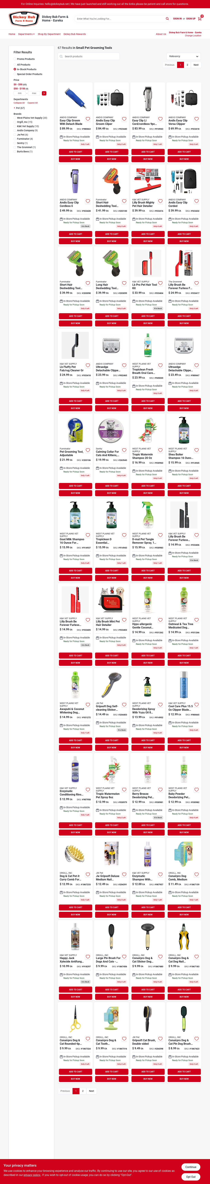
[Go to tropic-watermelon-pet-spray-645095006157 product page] (111, 795)
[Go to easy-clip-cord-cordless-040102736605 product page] (147, 122)
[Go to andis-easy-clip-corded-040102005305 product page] (183, 205)
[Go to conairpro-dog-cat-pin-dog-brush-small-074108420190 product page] (183, 1042)
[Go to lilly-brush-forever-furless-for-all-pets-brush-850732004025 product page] (183, 287)
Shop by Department (49, 34)
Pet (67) (20, 108)
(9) (27, 130)
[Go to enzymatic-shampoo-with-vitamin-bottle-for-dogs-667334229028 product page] (147, 878)
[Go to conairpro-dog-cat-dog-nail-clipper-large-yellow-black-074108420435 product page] (183, 960)
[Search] (167, 18)
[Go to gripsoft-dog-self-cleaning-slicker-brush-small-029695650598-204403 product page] (111, 710)
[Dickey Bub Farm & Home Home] (24, 19)
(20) (32, 117)
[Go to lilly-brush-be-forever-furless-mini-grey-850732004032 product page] (183, 540)
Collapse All (19, 103)
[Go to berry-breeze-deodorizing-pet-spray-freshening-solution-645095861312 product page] (147, 795)
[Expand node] (15, 108)
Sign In (177, 18)
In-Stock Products (26, 69)
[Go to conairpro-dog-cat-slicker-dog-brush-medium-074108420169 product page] (147, 960)
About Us (161, 34)
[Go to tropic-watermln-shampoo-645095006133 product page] (147, 455)
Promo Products (26, 59)
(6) (22, 134)
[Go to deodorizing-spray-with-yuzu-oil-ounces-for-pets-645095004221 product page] (147, 710)
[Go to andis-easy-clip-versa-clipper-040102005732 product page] (183, 122)
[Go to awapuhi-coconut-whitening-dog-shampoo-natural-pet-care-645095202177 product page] (75, 710)
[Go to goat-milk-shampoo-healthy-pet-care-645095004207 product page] (75, 540)
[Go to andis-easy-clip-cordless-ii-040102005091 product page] (75, 205)
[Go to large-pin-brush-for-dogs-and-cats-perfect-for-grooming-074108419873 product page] (111, 960)
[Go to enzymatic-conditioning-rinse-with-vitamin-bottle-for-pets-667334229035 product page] (75, 795)
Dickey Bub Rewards (75, 34)
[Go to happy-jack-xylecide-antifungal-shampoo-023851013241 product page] (75, 960)
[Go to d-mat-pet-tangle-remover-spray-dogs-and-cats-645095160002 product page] (147, 540)
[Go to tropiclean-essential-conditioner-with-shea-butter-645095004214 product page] (111, 540)
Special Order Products (29, 74)
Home (12, 34)
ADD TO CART (75, 152)
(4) (25, 138)
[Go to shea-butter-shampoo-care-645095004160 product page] (183, 455)
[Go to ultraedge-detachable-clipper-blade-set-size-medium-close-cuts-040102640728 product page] (111, 370)
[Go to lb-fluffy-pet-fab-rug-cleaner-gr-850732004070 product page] (75, 370)
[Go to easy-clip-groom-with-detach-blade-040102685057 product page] (75, 122)
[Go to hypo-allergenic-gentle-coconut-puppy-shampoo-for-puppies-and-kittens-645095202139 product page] (147, 625)
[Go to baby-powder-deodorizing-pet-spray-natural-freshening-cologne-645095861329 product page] (183, 795)
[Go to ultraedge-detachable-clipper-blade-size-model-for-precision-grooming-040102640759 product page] (183, 370)
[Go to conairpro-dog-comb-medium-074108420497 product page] (183, 878)
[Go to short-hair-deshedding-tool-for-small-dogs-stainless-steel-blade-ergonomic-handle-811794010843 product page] (75, 287)
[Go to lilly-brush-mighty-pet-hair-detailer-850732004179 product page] (147, 205)
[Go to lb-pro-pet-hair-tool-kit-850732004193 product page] (147, 287)
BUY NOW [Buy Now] (75, 159)
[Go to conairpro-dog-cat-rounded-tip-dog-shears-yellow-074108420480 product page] (75, 1042)
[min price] (20, 93)
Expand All (33, 103)
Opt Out (191, 1176)
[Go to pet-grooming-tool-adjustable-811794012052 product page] (75, 455)
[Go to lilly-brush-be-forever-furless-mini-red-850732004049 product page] (75, 625)
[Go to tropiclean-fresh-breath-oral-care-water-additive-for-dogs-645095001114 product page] (147, 370)
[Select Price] (44, 93)
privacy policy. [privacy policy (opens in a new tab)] (32, 1175)
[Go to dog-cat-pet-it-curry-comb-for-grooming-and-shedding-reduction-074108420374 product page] (75, 878)
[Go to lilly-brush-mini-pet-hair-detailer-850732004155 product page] (111, 625)
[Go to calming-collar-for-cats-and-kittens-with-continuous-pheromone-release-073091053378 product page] (111, 455)
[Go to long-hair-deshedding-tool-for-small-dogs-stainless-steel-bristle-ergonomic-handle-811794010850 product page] (111, 287)
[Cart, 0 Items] (199, 18)
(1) (22, 143)
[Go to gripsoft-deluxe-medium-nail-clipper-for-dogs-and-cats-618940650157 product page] (111, 878)
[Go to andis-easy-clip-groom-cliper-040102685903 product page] (111, 122)
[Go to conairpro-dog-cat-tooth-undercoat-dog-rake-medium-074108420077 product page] (111, 1042)
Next (196, 64)
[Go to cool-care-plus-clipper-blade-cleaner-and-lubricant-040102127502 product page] (183, 710)
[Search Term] (122, 18)
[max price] (34, 93)
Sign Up (191, 18)
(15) (24, 122)
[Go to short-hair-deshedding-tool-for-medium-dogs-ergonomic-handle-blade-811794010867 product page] (111, 205)
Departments (25, 34)
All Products (23, 65)
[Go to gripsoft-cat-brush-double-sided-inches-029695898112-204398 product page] (147, 1042)
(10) (28, 126)
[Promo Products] (15, 59)
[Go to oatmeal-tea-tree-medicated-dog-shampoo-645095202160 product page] (183, 625)
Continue (190, 1167)
